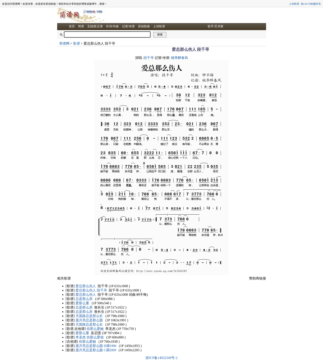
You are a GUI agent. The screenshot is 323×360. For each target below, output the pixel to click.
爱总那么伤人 (85, 286)
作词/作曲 (112, 26)
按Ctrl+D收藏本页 (311, 3)
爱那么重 (82, 303)
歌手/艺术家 (215, 26)
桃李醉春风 (179, 58)
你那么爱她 (95, 329)
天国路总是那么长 (89, 316)
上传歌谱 (294, 3)
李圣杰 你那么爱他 (89, 337)
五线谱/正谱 (95, 26)
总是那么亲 (84, 299)
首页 (72, 26)
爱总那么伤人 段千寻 (91, 290)
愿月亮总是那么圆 (89, 320)
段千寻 (148, 58)
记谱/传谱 (128, 26)
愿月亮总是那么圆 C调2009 (95, 350)
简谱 (81, 26)
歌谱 (76, 43)
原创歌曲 (144, 26)
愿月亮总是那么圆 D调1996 (95, 346)
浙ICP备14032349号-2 (161, 358)
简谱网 (64, 43)
